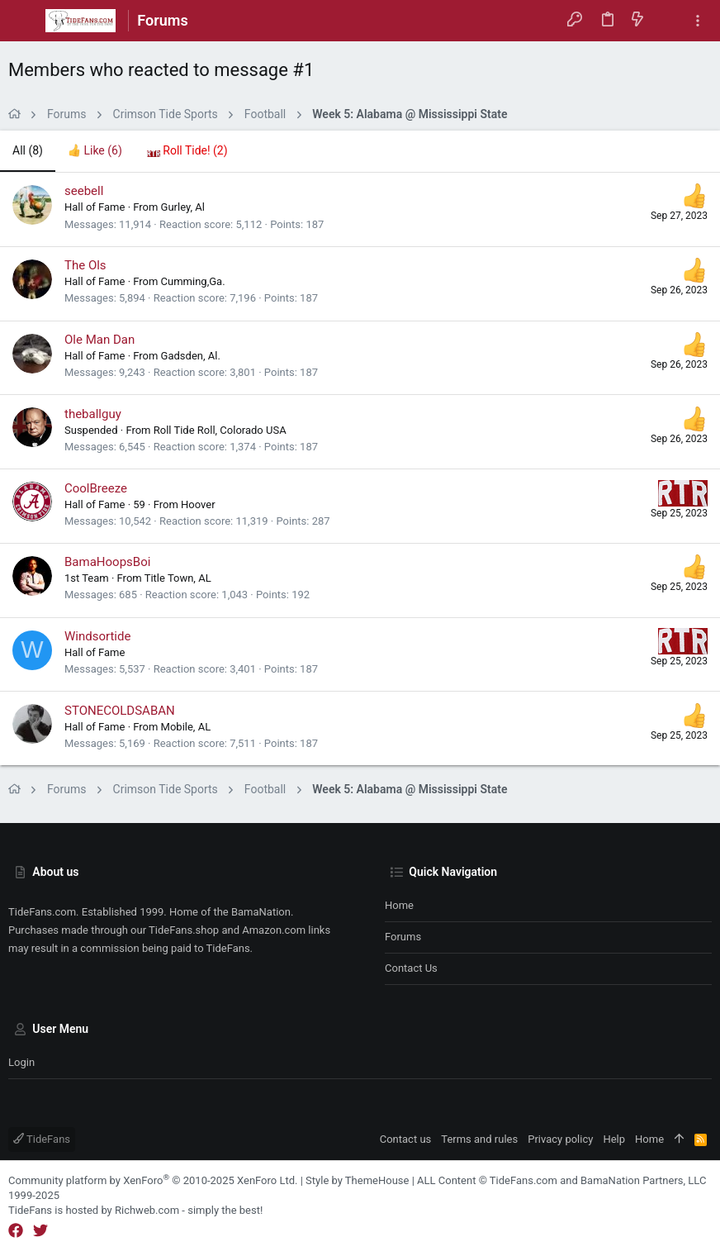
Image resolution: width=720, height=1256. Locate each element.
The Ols (85, 265)
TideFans (41, 1139)
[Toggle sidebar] (698, 21)
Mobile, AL (186, 727)
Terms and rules (479, 1139)
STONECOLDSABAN (119, 710)
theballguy (92, 414)
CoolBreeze (95, 488)
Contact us (411, 968)
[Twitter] (40, 1231)
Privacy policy (560, 1139)
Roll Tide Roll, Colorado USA (220, 430)
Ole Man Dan (99, 339)
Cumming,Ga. (193, 281)
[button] (24, 21)
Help (614, 1139)
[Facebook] (15, 1231)
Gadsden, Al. (190, 356)
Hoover (198, 504)
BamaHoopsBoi (107, 561)
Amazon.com (274, 930)
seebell (83, 190)
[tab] (95, 151)
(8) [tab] (27, 150)
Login (21, 1062)
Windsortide (97, 636)
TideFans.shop (184, 930)
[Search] (667, 21)
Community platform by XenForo (152, 1180)
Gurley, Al (183, 207)
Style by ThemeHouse (357, 1180)
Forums (403, 936)
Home (399, 905)
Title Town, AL (177, 578)
